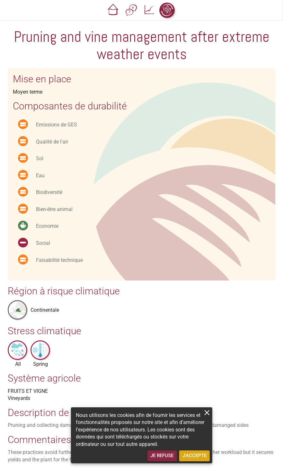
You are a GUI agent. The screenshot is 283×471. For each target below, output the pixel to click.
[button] (113, 10)
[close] (207, 412)
